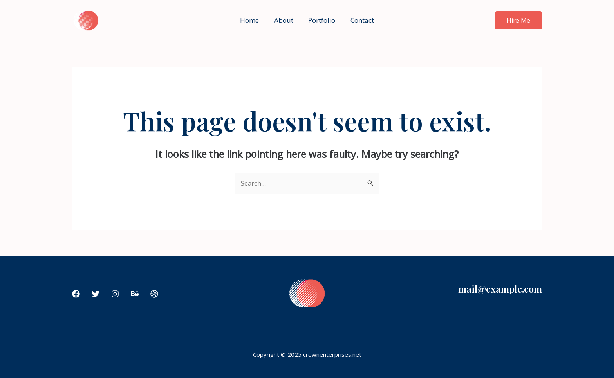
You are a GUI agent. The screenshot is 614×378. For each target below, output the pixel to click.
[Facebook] (76, 294)
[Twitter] (95, 294)
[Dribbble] (154, 294)
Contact (359, 20)
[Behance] (135, 294)
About (284, 20)
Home (252, 20)
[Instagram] (115, 294)
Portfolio (320, 20)
